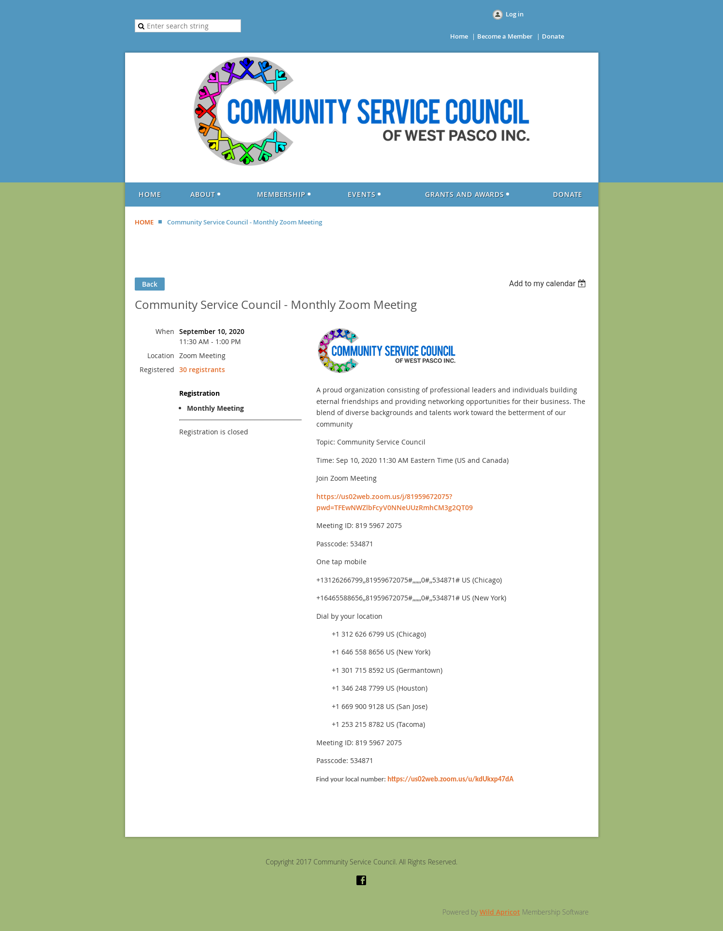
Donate (553, 36)
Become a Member (505, 36)
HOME (144, 222)
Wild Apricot (500, 912)
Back (149, 284)
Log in (515, 14)
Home (459, 36)
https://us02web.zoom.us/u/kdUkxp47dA (450, 779)
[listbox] (549, 284)
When (165, 331)
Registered (157, 369)
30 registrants (202, 369)
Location (160, 355)
